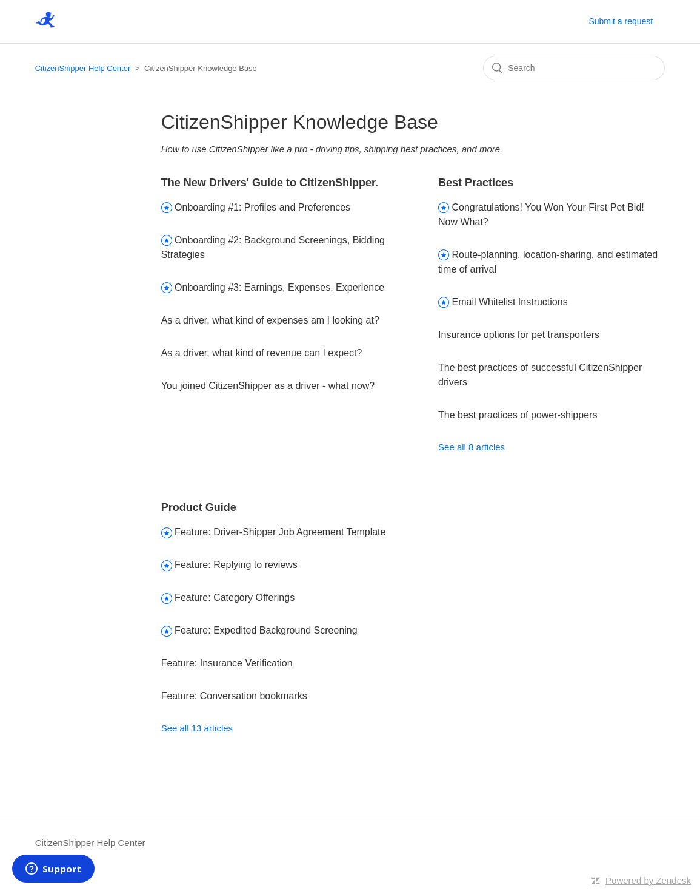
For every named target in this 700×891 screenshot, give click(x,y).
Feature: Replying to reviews (236, 565)
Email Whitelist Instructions (510, 302)
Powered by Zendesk (648, 880)
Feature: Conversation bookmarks (234, 696)
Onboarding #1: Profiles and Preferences (262, 207)
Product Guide (198, 507)
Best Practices (475, 183)
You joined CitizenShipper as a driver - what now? (268, 386)
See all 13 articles (197, 728)
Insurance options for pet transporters (518, 335)
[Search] (574, 68)
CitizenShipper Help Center (83, 68)
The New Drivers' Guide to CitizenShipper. (269, 183)
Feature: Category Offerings (235, 597)
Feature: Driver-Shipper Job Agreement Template (280, 532)
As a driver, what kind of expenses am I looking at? (270, 320)
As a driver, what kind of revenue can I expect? (261, 353)
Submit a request (620, 21)
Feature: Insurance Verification (227, 663)
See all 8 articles (471, 447)
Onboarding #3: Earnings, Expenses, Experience (279, 287)
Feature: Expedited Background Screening (266, 630)
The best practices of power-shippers (517, 415)
